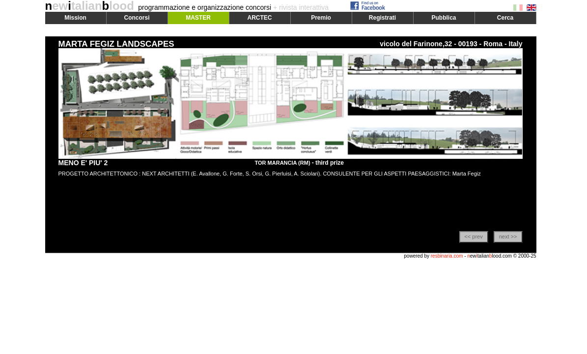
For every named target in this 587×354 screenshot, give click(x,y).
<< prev (473, 236)
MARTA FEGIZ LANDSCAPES (116, 44)
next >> (508, 236)
